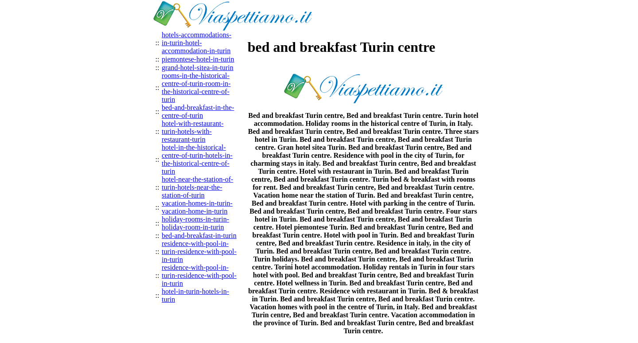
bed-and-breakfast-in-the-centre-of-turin (198, 111)
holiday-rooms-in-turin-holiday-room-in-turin (195, 223)
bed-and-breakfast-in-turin (199, 235)
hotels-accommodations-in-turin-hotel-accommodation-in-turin (196, 43)
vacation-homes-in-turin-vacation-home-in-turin (197, 207)
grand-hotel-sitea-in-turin (197, 67)
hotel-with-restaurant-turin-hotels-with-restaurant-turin (193, 131)
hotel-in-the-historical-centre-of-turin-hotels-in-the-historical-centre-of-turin (197, 159)
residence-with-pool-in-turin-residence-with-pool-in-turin (199, 251)
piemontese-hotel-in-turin (198, 59)
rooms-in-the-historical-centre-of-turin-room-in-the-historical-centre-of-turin (196, 87)
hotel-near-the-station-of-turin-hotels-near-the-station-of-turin (197, 187)
